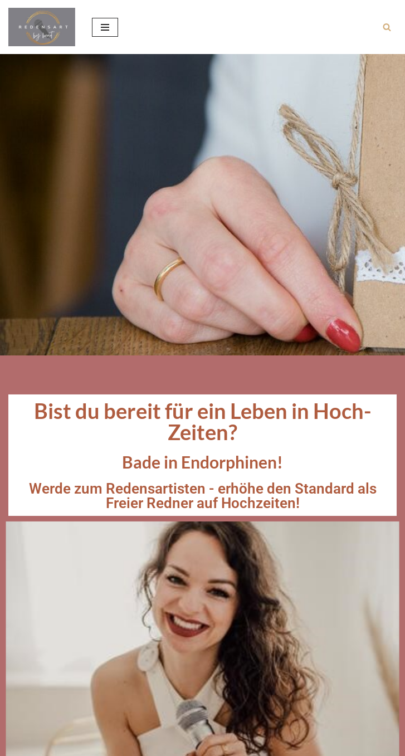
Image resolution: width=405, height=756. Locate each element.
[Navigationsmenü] (105, 27)
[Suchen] (387, 27)
